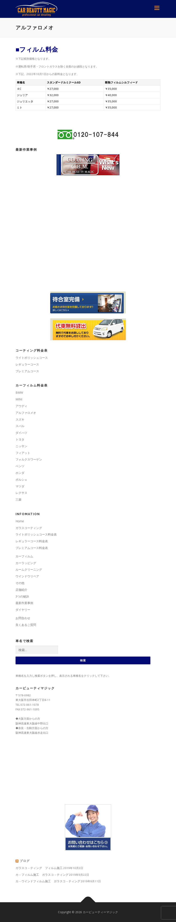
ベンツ (20, 466)
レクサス (21, 493)
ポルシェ (21, 479)
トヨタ (20, 439)
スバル (20, 426)
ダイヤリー (23, 610)
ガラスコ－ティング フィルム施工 (39, 868)
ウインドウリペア (27, 576)
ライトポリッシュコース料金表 (36, 534)
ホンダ (20, 473)
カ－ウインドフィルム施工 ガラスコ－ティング (48, 881)
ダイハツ (21, 433)
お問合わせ (23, 618)
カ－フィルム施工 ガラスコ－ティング (42, 875)
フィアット (23, 453)
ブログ (25, 861)
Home (20, 521)
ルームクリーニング (29, 569)
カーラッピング (26, 563)
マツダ (20, 486)
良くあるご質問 (26, 625)
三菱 (18, 499)
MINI (19, 399)
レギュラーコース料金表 (32, 541)
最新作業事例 (24, 603)
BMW (19, 392)
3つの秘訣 (22, 596)
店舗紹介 (21, 590)
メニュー (156, 8)
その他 (20, 583)
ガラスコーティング (29, 528)
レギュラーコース (27, 364)
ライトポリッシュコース (32, 358)
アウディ (21, 406)
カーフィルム (24, 556)
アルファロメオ (26, 413)
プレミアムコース (27, 371)
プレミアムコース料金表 (32, 548)
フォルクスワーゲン (29, 459)
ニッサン (21, 446)
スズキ (20, 419)
